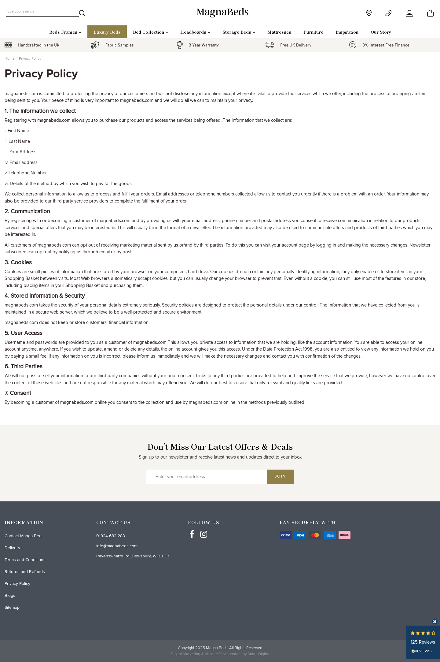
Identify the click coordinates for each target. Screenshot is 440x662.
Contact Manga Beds (24, 535)
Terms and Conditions (25, 559)
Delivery (12, 547)
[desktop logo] (220, 12)
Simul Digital (258, 654)
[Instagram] (204, 529)
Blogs (10, 595)
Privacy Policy (17, 583)
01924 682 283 (110, 535)
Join (280, 476)
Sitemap (12, 607)
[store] (369, 13)
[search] (82, 14)
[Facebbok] (192, 529)
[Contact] (389, 13)
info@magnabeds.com (117, 546)
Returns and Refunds (25, 571)
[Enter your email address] (206, 477)
